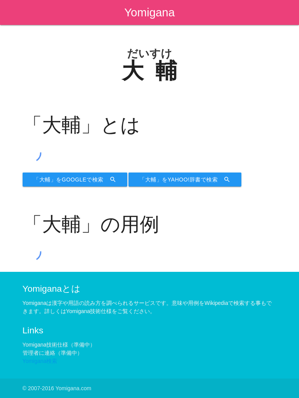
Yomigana (149, 12)
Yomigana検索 (40, 361)
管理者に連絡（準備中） (53, 353)
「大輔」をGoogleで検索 (74, 180)
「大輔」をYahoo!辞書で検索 (184, 180)
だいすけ (149, 54)
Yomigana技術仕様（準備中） (59, 345)
